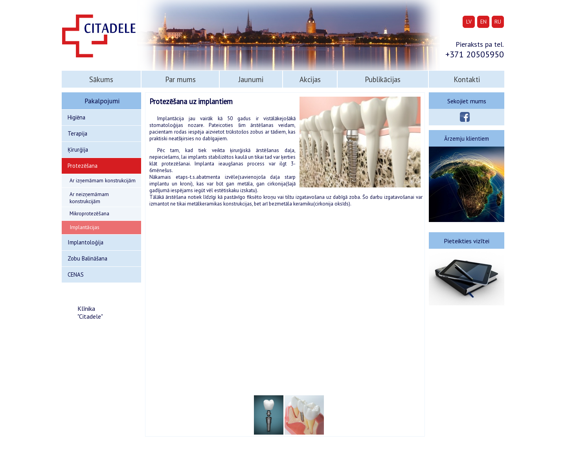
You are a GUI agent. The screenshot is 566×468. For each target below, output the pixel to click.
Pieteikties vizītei (466, 241)
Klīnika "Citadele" (90, 312)
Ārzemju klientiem (466, 138)
